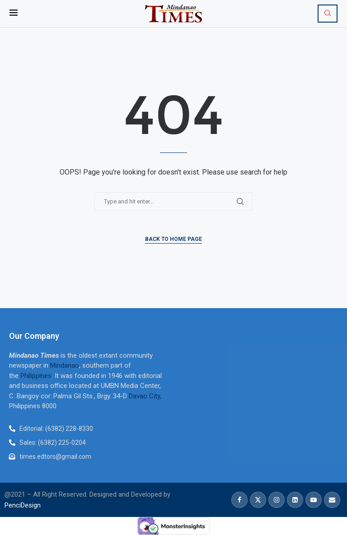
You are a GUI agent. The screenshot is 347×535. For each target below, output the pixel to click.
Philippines (36, 376)
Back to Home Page (173, 239)
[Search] (328, 14)
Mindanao (64, 365)
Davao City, (145, 396)
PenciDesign (23, 505)
